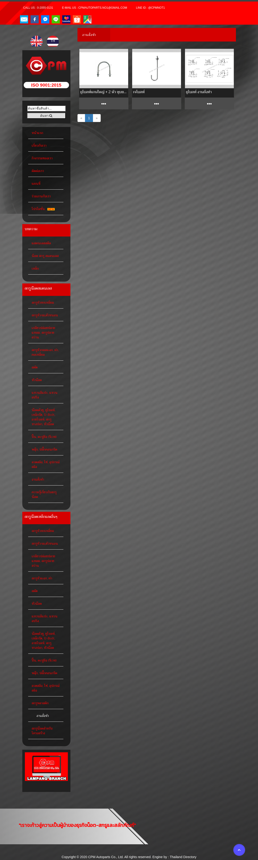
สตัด (35, 367)
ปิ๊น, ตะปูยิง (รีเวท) (44, 437)
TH (52, 41)
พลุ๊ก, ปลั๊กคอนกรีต (44, 449)
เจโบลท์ (139, 91)
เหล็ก (35, 268)
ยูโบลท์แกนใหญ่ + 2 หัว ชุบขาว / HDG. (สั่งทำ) (103, 91)
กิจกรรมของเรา (42, 158)
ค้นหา (46, 116)
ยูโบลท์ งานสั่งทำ (199, 91)
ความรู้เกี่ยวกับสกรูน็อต (44, 494)
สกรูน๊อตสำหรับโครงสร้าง (42, 731)
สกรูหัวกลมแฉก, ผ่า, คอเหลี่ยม (45, 352)
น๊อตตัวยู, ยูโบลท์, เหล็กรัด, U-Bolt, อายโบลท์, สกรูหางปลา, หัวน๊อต (43, 417)
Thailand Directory (183, 857)
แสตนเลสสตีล (41, 243)
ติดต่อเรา (38, 171)
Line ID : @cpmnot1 (150, 7)
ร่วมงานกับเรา (41, 196)
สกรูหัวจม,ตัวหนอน (45, 315)
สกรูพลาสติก (40, 703)
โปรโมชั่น (44, 209)
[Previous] (81, 118)
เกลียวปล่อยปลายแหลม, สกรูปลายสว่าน (43, 332)
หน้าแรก (37, 133)
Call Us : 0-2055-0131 (38, 7)
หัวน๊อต (37, 380)
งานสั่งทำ (38, 479)
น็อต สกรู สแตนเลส (45, 256)
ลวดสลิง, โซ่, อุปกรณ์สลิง (46, 464)
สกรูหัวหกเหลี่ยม (43, 302)
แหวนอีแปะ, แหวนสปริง (45, 395)
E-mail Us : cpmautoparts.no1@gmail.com (94, 7)
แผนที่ (36, 183)
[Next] (97, 118)
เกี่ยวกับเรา (39, 145)
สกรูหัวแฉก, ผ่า (42, 578)
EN (36, 41)
